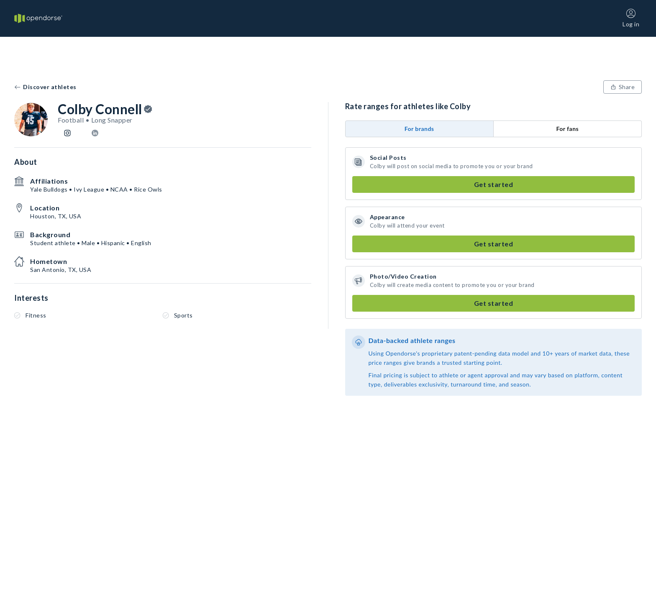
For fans (567, 128)
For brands (419, 128)
